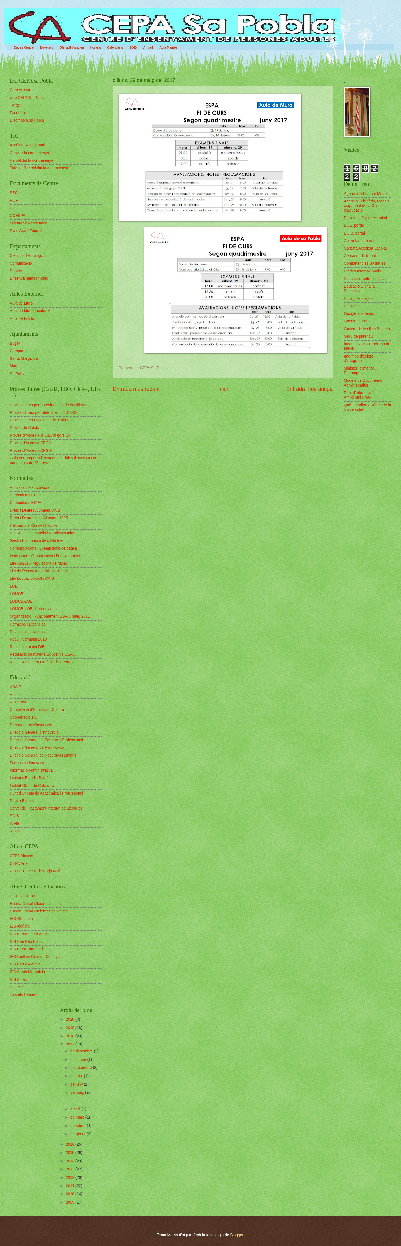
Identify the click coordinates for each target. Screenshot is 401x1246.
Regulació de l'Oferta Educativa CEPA (42, 654)
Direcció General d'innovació (34, 732)
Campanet (19, 351)
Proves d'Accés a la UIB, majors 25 (40, 435)
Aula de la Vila (22, 319)
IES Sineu (18, 979)
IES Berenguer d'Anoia (29, 934)
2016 (70, 1144)
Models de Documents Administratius (363, 382)
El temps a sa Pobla (27, 120)
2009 (70, 1202)
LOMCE (16, 594)
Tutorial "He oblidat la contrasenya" (40, 168)
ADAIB (15, 687)
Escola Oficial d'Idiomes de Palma (39, 911)
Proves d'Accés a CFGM (31, 450)
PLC (13, 208)
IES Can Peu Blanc (26, 942)
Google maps (355, 321)
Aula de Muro (21, 303)
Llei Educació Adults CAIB (32, 578)
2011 (70, 1186)
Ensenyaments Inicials (29, 278)
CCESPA (17, 216)
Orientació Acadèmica (28, 223)
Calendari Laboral (359, 241)
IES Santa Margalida (27, 972)
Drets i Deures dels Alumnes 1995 (39, 518)
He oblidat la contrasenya (31, 160)
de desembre (82, 1051)
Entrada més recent (136, 389)
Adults (15, 694)
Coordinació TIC (23, 717)
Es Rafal (351, 306)
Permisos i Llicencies (28, 624)
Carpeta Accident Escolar (365, 248)
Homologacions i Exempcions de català (43, 548)
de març (77, 1117)
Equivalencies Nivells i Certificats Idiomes (45, 533)
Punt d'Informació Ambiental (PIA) (359, 395)
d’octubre (78, 1059)
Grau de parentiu (358, 336)
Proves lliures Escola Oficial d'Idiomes (42, 420)
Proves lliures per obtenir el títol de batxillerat (48, 405)
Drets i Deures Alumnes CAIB (35, 510)
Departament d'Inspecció (31, 725)
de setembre (81, 1068)
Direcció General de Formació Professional (46, 740)
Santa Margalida (24, 358)
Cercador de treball (360, 256)
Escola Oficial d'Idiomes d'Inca (36, 904)
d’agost (77, 1076)
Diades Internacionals (362, 271)
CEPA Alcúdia (21, 856)
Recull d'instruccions (27, 632)
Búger (15, 343)
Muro (14, 366)
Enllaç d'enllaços (358, 298)
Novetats (46, 47)
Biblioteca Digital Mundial (365, 218)
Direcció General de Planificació (37, 747)
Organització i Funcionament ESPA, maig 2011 (50, 616)
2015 (70, 1153)
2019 (70, 1028)
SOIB (133, 47)
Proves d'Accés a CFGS (30, 443)
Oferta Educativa (71, 47)
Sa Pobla (17, 374)
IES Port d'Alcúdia (25, 964)
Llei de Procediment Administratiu (38, 571)
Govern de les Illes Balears (367, 329)
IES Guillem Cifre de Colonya (35, 957)
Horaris (95, 47)
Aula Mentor (168, 47)
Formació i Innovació (27, 763)
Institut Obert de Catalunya (32, 786)
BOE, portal (354, 225)
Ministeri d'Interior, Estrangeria (359, 370)
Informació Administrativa (31, 770)
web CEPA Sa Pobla (27, 98)
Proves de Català (24, 428)
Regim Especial (23, 801)
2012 (70, 1177)
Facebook (18, 113)
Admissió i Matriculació (29, 488)
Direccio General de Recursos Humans (43, 755)
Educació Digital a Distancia (359, 288)
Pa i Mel (17, 987)
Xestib (15, 831)
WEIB (14, 824)
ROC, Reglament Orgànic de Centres (42, 662)
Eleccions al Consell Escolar (34, 525)
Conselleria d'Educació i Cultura (37, 709)
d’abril (76, 1109)
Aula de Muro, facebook (30, 311)
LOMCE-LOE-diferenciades (33, 609)
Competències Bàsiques (364, 263)
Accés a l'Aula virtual (27, 145)
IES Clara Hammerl (26, 949)
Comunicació (21, 263)
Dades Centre (24, 47)
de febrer (78, 1126)
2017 (70, 1044)
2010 (70, 1194)
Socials (16, 271)
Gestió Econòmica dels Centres (36, 541)
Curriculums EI (22, 495)
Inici (223, 389)
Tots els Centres (23, 995)
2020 (70, 1019)
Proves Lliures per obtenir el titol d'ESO (43, 412)
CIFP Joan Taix (23, 896)
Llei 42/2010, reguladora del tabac (39, 563)
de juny (77, 1084)
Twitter (15, 105)
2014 (70, 1161)
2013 (70, 1169)
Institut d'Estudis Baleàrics (32, 778)
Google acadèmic (359, 314)
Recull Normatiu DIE (27, 647)
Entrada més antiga (309, 389)
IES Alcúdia (20, 926)
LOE (14, 586)
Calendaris (115, 47)
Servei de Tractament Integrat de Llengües (46, 808)
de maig (77, 1092)
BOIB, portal (354, 233)
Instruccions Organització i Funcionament (45, 556)
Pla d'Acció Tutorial (26, 231)
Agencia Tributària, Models (366, 194)
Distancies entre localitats (365, 279)
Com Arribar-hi (22, 90)
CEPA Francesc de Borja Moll (35, 871)
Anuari (148, 47)
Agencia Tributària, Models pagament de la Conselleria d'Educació (367, 206)
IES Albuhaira (21, 919)
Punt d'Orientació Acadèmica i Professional (46, 793)
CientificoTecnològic (27, 255)
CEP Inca (18, 702)
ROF (14, 200)
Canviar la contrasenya (29, 153)
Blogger (236, 1235)
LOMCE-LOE (21, 601)
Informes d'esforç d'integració (358, 358)
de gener (78, 1134)
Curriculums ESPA (25, 503)
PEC (14, 193)
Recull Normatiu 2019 (28, 639)
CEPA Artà (19, 863)
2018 (70, 1036)
